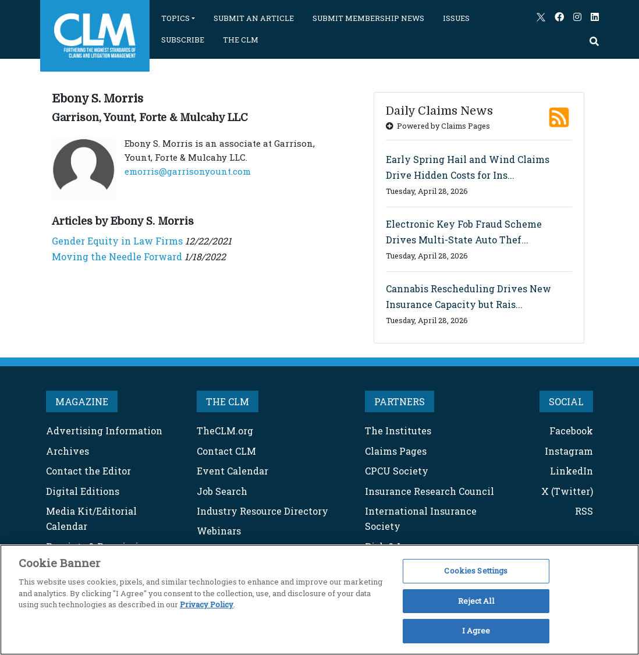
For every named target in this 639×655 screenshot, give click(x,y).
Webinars (219, 531)
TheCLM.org (225, 430)
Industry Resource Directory (262, 511)
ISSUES (456, 18)
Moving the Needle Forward (117, 256)
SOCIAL (566, 401)
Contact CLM (226, 451)
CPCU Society (396, 471)
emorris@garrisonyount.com (188, 171)
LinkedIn (571, 471)
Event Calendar (232, 471)
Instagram (569, 451)
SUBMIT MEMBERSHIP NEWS (368, 18)
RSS (584, 511)
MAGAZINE (81, 401)
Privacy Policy (206, 604)
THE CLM (240, 39)
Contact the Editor (88, 471)
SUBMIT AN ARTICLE (254, 18)
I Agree (476, 630)
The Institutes (398, 430)
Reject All (476, 601)
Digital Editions (82, 491)
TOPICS (175, 18)
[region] (319, 599)
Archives (67, 451)
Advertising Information (104, 430)
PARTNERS (399, 401)
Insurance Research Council (429, 491)
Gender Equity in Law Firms (117, 241)
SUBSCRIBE (182, 39)
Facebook (571, 430)
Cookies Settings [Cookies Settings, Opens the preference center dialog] (475, 570)
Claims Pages (396, 451)
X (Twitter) (567, 491)
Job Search (222, 491)
